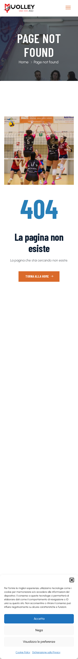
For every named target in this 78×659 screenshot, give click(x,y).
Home (23, 62)
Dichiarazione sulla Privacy (46, 652)
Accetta (39, 619)
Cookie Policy (23, 652)
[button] (72, 580)
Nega (39, 630)
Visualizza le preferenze (39, 642)
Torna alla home (39, 276)
